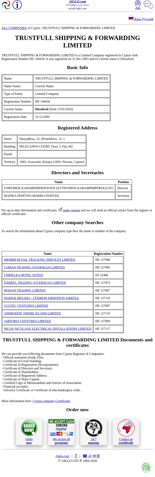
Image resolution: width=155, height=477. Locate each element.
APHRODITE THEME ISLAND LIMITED (32, 313)
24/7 (94, 431)
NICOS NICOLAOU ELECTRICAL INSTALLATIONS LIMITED (47, 328)
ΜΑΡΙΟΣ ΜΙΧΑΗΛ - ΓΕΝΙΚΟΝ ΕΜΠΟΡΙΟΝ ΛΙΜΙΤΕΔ (41, 298)
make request (69, 210)
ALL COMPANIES (14, 28)
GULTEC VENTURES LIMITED (26, 305)
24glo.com (62, 456)
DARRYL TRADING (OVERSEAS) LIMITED (35, 282)
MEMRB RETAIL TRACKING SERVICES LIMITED (39, 259)
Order (29, 432)
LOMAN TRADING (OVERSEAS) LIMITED (34, 267)
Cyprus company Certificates (51, 401)
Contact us (126, 432)
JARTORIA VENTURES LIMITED (27, 321)
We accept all (61, 431)
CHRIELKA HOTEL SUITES (23, 275)
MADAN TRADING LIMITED (25, 290)
